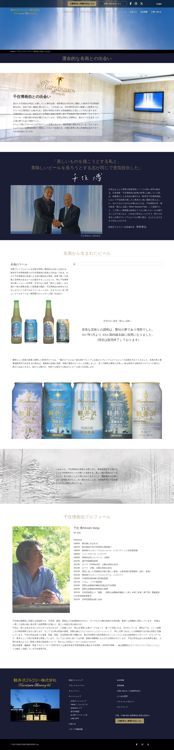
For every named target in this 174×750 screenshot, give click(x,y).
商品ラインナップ (70, 12)
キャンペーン (105, 12)
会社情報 (143, 12)
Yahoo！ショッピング (79, 704)
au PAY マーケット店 (79, 715)
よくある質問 (122, 696)
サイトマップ (122, 707)
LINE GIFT (75, 718)
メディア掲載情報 (76, 729)
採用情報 (120, 686)
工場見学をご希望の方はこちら (82, 4)
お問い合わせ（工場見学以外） (129, 691)
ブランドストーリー (88, 12)
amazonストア (76, 708)
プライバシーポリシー (125, 702)
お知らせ (133, 12)
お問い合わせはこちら (112, 4)
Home (13, 51)
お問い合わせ (156, 12)
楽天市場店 (75, 711)
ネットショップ (120, 12)
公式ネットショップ (78, 701)
